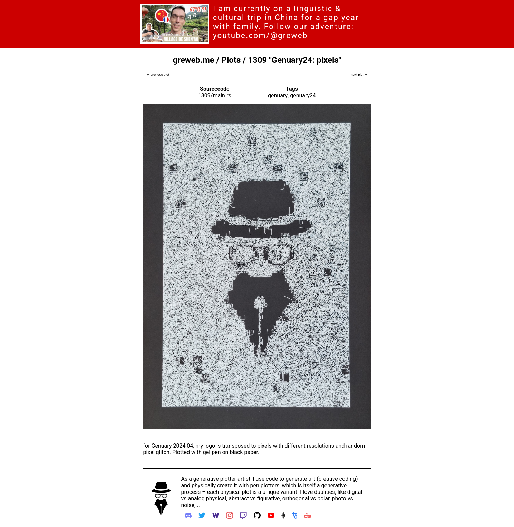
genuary (278, 95)
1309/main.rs (214, 95)
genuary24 (303, 95)
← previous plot (158, 74)
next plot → (359, 74)
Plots (231, 60)
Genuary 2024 (169, 445)
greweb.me (193, 60)
